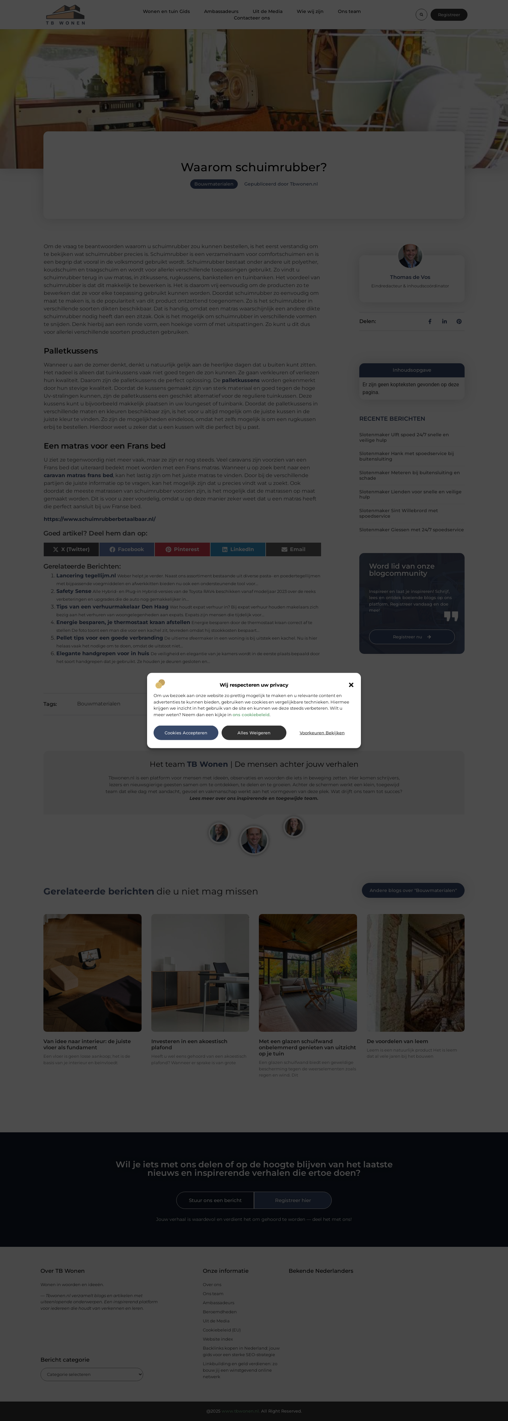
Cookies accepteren (186, 732)
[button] (351, 685)
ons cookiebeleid (251, 714)
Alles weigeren (254, 732)
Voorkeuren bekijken (322, 732)
